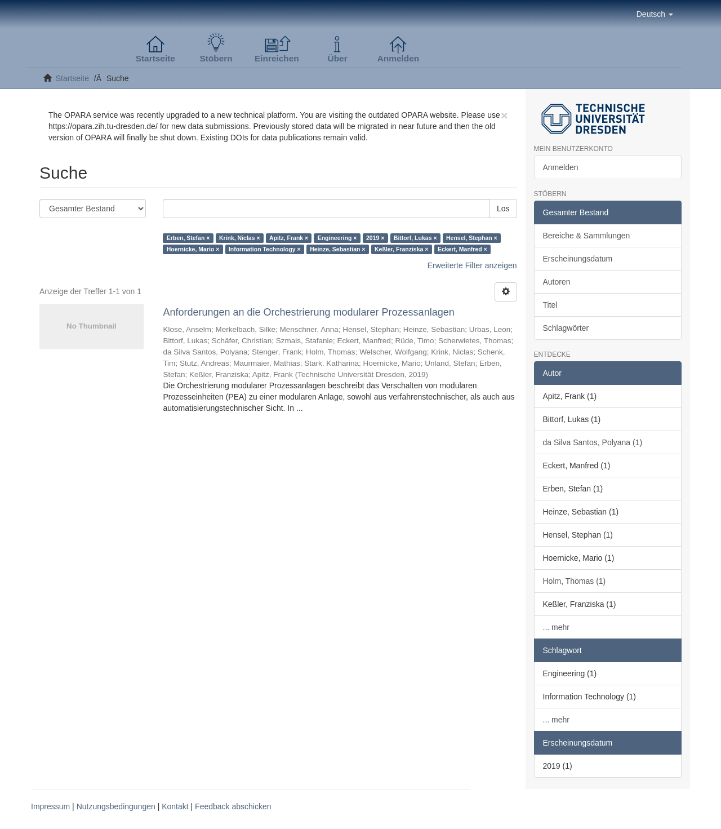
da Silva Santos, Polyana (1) (593, 442)
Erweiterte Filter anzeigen (472, 265)
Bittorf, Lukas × (415, 237)
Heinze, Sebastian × (337, 249)
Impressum (50, 806)
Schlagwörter (566, 328)
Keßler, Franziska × (401, 249)
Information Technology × (265, 249)
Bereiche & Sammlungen (586, 235)
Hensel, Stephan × (471, 237)
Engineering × (337, 237)
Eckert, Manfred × (462, 249)
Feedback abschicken (233, 806)
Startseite (72, 78)
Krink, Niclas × (239, 237)
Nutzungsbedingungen (116, 806)
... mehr (556, 627)
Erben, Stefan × (188, 237)
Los (503, 208)
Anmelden (560, 167)
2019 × (375, 237)
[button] (655, 14)
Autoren (557, 281)
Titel (550, 304)
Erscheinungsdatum (578, 258)
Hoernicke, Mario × (193, 249)
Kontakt (175, 806)
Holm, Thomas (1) (574, 581)
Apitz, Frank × (288, 237)
